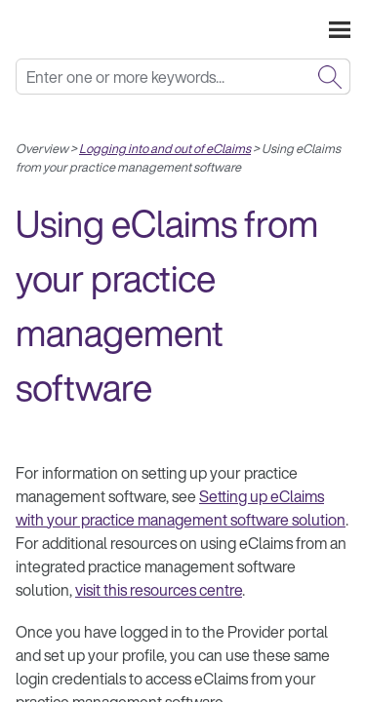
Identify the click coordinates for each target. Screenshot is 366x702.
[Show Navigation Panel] (339, 29)
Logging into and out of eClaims (165, 148)
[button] (329, 76)
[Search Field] (183, 76)
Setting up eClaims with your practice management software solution (181, 508)
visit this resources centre (158, 590)
